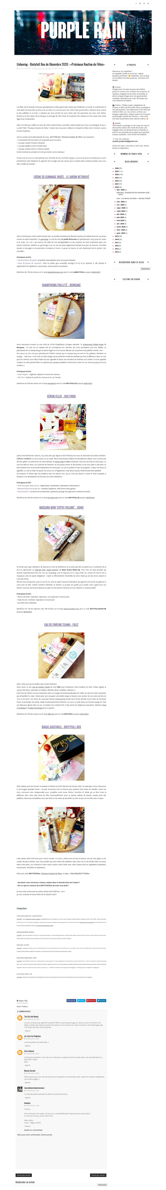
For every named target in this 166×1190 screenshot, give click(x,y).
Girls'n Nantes (29, 1051)
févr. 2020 (121, 230)
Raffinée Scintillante (24, 459)
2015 (117, 249)
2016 (117, 246)
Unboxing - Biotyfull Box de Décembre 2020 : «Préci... (133, 193)
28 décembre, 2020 (32, 1019)
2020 (117, 187)
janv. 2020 (121, 233)
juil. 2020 (120, 214)
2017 (117, 242)
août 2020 (121, 211)
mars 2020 (121, 227)
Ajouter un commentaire (33, 1130)
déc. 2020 (121, 190)
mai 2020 (121, 220)
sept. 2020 (121, 208)
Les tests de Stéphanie (32, 1036)
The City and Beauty (31, 1016)
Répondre (27, 1031)
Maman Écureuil (29, 1070)
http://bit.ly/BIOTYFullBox (80, 873)
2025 (117, 171)
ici (63, 891)
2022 (117, 181)
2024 (117, 174)
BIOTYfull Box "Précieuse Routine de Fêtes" (66, 137)
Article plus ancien (98, 1175)
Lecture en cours (131, 279)
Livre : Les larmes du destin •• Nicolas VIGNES (133, 198)
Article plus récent (23, 1175)
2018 (117, 239)
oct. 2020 (121, 205)
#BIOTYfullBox (59, 68)
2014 (117, 252)
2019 (117, 236)
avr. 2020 (121, 224)
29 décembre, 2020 (32, 1091)
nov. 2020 (121, 202)
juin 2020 (120, 217)
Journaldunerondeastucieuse (34, 1088)
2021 (117, 184)
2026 (117, 168)
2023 (117, 178)
